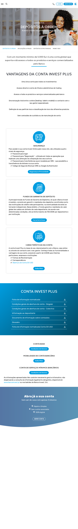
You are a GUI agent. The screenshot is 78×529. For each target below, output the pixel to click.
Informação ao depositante (39, 313)
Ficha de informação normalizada (39, 299)
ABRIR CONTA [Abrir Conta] (39, 419)
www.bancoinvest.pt (12, 382)
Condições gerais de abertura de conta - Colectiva (39, 308)
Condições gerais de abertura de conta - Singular (39, 304)
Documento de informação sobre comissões (39, 317)
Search (6, 4)
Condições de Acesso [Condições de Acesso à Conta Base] (39, 349)
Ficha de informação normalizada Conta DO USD (39, 326)
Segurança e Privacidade (39, 172)
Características (39, 220)
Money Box (56, 48)
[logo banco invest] (76, 4)
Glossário (39, 322)
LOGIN (59, 4)
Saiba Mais (39, 268)
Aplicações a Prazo (24, 48)
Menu (2, 3)
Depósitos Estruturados (42, 48)
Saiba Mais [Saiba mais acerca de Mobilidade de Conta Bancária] (39, 361)
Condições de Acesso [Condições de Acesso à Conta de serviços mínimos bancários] (39, 373)
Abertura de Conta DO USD (23, 263)
